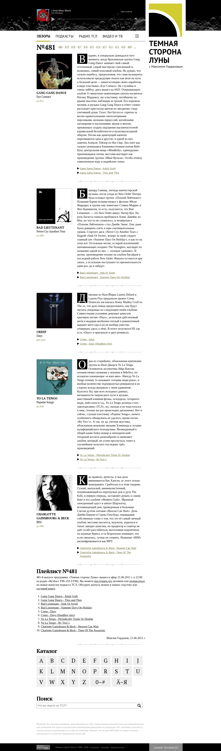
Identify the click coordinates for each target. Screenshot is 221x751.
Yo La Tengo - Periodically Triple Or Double (105, 455)
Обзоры (43, 36)
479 (67, 47)
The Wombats (57, 13)
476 (85, 47)
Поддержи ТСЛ (171, 747)
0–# (100, 682)
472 (111, 47)
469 (130, 47)
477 (79, 47)
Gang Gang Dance (51, 93)
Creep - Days (87, 339)
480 (60, 47)
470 (123, 47)
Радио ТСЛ (88, 36)
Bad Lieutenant (50, 227)
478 (73, 47)
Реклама (105, 747)
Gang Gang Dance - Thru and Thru (99, 172)
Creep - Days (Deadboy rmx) (96, 343)
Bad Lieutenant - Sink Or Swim (97, 273)
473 (104, 47)
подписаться (137, 581)
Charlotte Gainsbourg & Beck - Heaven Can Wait (108, 548)
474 (98, 47)
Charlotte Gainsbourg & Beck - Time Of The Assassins (105, 554)
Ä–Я (121, 682)
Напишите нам (117, 747)
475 (92, 47)
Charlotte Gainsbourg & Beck (53, 516)
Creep (41, 332)
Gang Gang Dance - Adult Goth (98, 168)
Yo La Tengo (47, 398)
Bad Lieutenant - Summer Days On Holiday (105, 277)
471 (117, 47)
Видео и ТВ (112, 36)
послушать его (103, 581)
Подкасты (65, 36)
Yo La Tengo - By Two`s (93, 459)
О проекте (158, 747)
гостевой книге (46, 588)
